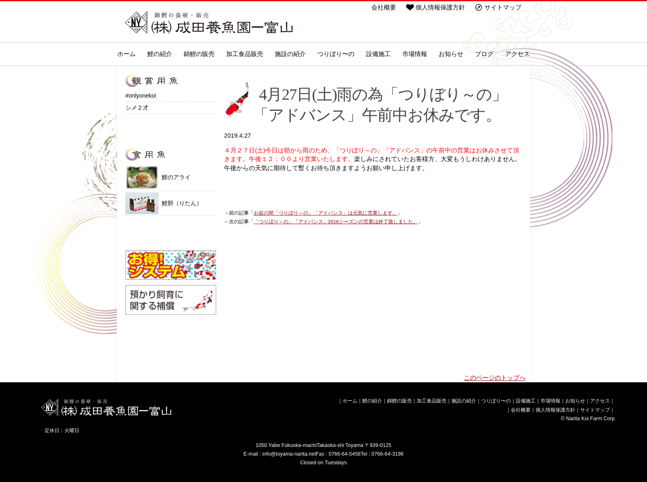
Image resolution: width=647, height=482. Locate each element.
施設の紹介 (290, 54)
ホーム (126, 54)
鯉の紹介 (159, 54)
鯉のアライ (158, 177)
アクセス (517, 54)
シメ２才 (137, 107)
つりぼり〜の (335, 54)
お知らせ (451, 54)
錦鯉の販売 (199, 54)
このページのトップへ (495, 377)
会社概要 (383, 7)
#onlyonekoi (140, 95)
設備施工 (378, 54)
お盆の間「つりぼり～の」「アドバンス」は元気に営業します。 (325, 212)
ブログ (484, 54)
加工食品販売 (244, 54)
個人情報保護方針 (440, 7)
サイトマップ (503, 7)
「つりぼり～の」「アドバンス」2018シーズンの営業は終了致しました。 (336, 221)
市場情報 (414, 54)
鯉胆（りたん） (163, 203)
